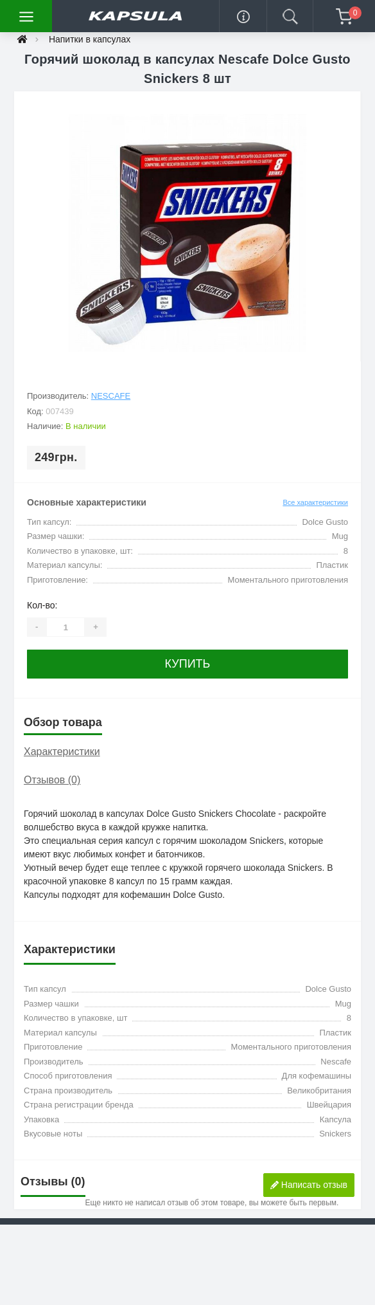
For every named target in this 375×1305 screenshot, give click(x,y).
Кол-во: (42, 605)
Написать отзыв (308, 1185)
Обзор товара (63, 722)
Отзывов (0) (52, 779)
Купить (188, 663)
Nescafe (110, 396)
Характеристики (62, 751)
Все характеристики (315, 502)
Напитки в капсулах (89, 39)
